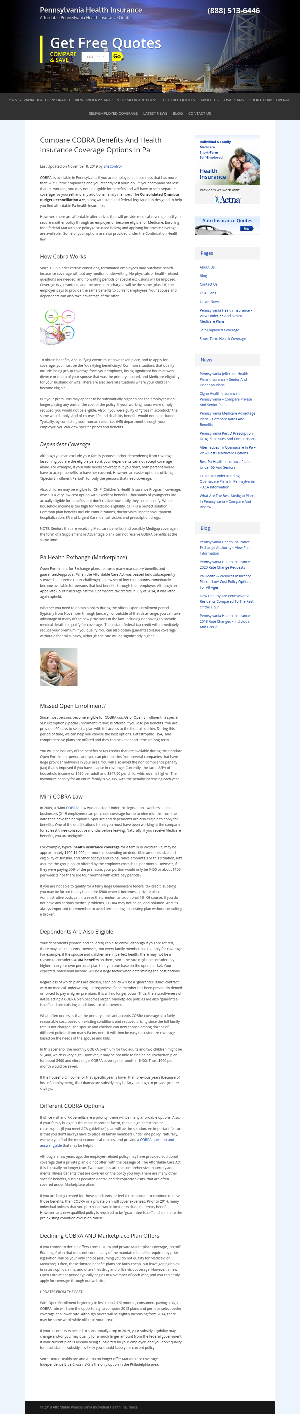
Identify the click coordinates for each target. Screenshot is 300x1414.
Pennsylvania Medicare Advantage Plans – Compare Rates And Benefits (227, 419)
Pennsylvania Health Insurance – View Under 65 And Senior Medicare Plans (83, 99)
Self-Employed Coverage (113, 113)
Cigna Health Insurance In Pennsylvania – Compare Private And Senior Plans (226, 399)
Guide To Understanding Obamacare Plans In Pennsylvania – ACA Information (227, 481)
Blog (178, 113)
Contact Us (199, 113)
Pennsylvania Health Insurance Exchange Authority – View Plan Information (225, 548)
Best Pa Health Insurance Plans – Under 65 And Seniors (226, 464)
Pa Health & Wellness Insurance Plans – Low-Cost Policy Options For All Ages (225, 582)
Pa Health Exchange (65, 557)
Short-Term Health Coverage (223, 338)
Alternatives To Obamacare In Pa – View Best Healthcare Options (228, 450)
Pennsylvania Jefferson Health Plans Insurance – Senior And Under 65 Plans (224, 379)
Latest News (155, 113)
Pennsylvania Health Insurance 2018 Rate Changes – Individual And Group (225, 621)
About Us (209, 99)
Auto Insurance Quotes (227, 220)
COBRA (72, 807)
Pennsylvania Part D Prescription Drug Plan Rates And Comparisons (228, 436)
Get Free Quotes (179, 99)
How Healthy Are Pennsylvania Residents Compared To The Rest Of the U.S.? (227, 601)
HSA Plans (234, 99)
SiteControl (113, 166)
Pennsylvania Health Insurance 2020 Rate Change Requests (225, 564)
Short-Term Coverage (270, 99)
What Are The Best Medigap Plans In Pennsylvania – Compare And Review (227, 501)
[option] (227, 198)
